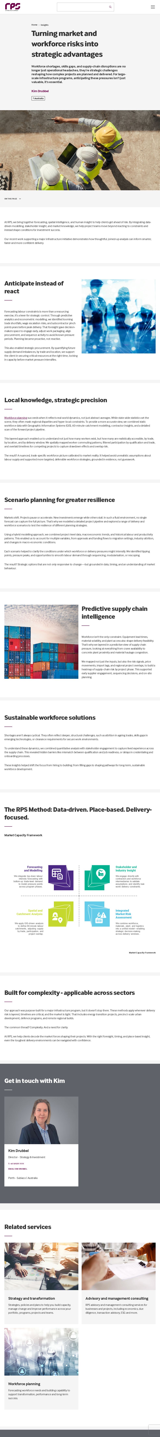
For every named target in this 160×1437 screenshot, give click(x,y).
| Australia (31, 1178)
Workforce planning (15, 418)
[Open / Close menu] (153, 7)
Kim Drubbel (40, 91)
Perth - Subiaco (17, 1178)
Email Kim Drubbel (17, 1169)
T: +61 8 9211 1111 (16, 1163)
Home (34, 24)
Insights (45, 24)
